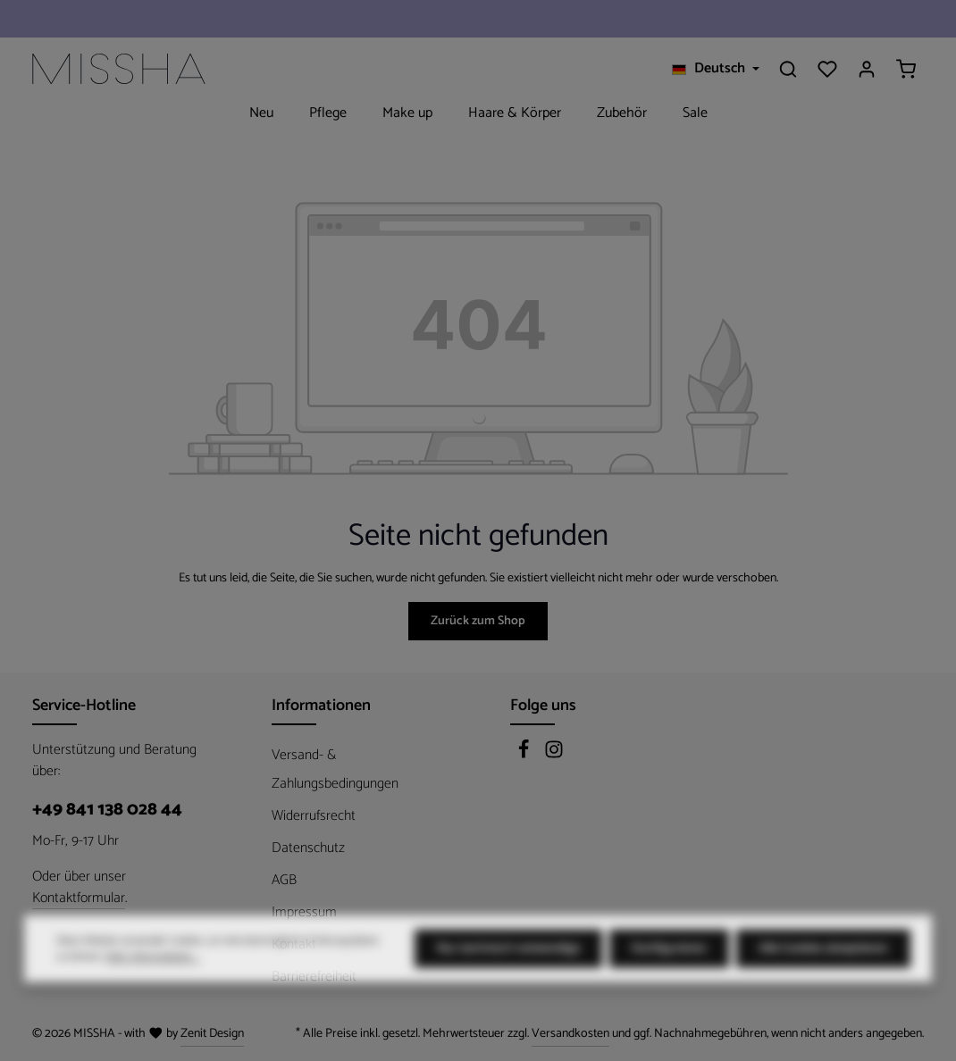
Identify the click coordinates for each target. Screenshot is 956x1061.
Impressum (304, 912)
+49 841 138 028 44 (107, 810)
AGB (284, 880)
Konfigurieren (669, 983)
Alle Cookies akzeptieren (823, 983)
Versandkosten (570, 1033)
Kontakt (294, 944)
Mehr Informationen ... (152, 992)
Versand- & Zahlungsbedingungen (335, 769)
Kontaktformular (78, 898)
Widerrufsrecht (314, 816)
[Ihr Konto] (867, 69)
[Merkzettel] (827, 69)
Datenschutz (308, 848)
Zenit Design (212, 1033)
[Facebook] (525, 755)
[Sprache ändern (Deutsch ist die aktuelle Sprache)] (716, 69)
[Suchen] (788, 69)
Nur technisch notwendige (508, 983)
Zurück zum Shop (478, 621)
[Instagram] (554, 755)
